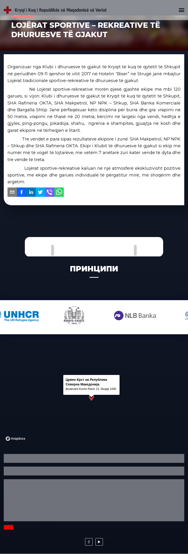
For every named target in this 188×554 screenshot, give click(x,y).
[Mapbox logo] (15, 438)
